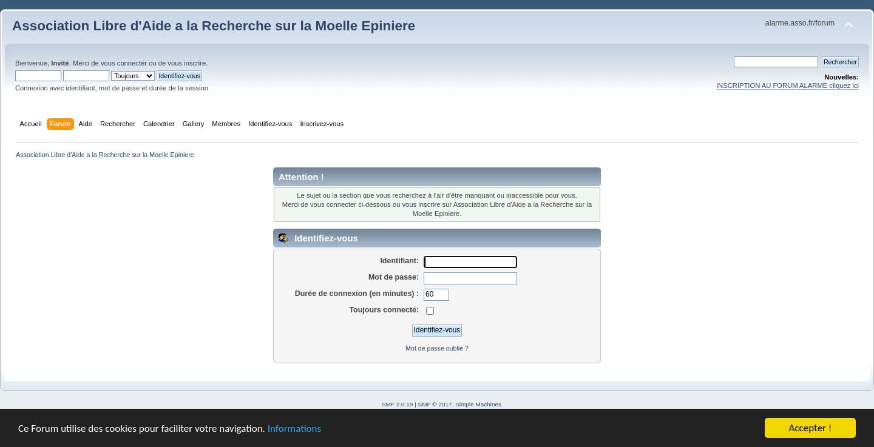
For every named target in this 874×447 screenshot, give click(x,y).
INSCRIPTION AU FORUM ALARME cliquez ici (787, 85)
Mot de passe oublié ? (437, 348)
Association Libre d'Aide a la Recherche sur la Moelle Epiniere (213, 25)
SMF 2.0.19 (397, 404)
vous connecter (124, 63)
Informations (294, 430)
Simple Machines (478, 404)
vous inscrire (187, 63)
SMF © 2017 (435, 404)
